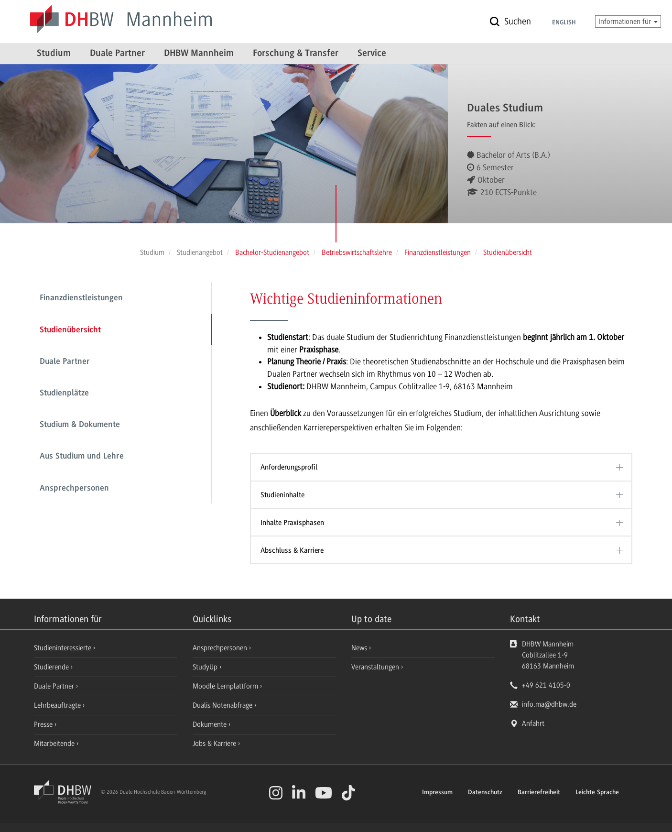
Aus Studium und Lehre (82, 456)
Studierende (52, 667)
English (564, 23)
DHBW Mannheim (199, 53)
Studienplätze (64, 393)
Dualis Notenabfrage (223, 705)
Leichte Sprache (597, 792)
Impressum (437, 792)
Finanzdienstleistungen (81, 298)
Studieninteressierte (63, 648)
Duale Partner (117, 53)
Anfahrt (533, 723)
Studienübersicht (70, 330)
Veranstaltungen (375, 667)
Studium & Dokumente (80, 425)
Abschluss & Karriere (292, 550)
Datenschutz (485, 792)
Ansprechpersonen (74, 488)
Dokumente (210, 724)
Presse (44, 724)
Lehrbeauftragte (58, 705)
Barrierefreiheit (539, 792)
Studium (54, 53)
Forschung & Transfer (295, 53)
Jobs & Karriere (215, 743)
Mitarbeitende (55, 743)
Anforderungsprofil (288, 467)
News (359, 648)
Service (372, 53)
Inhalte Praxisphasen (292, 522)
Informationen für (628, 21)
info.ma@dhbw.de (549, 704)
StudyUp (206, 667)
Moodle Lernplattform (226, 686)
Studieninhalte (282, 495)
